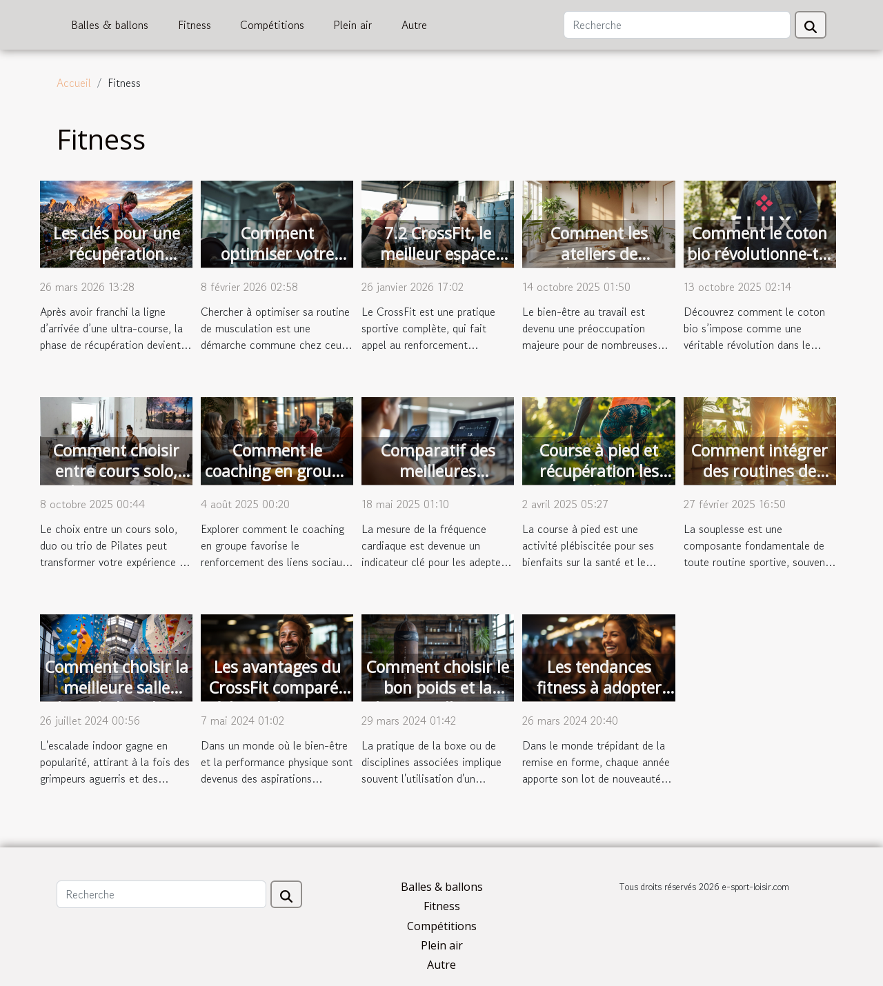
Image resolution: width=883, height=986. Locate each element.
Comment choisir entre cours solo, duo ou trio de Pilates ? (116, 481)
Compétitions (272, 25)
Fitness (194, 25)
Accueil (74, 82)
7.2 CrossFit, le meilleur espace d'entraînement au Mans (437, 264)
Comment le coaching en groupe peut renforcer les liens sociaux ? (277, 481)
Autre (414, 25)
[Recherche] (677, 25)
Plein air (352, 25)
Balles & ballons (109, 25)
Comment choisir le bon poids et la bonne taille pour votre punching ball (437, 698)
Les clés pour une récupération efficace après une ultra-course (116, 264)
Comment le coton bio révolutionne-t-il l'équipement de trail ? (759, 264)
